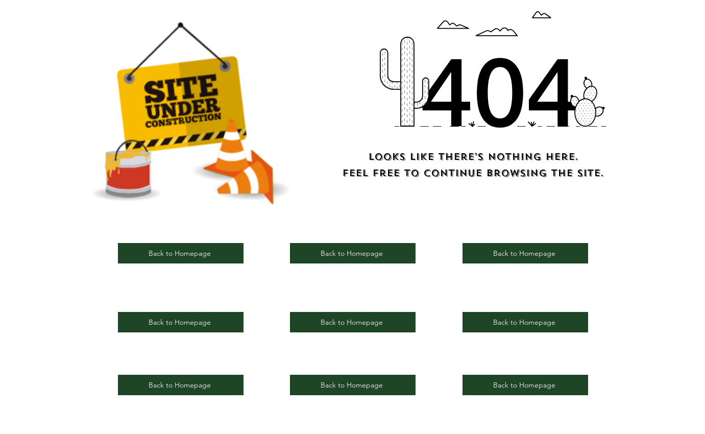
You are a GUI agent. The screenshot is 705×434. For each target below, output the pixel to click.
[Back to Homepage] (181, 253)
